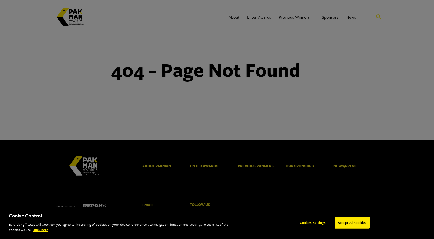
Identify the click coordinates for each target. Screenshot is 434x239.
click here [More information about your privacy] (40, 230)
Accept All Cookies (352, 223)
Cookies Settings (313, 223)
